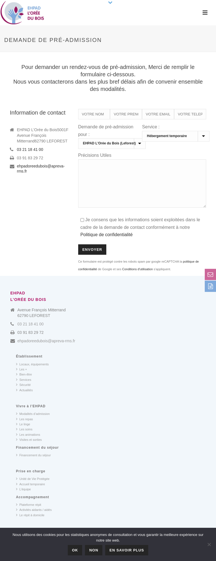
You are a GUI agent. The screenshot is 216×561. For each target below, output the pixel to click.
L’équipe (23, 497)
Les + (21, 377)
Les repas (24, 427)
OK (75, 550)
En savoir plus (126, 550)
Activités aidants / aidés (34, 518)
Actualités (24, 398)
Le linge (23, 432)
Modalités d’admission (33, 422)
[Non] (209, 544)
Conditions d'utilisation (137, 277)
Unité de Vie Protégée (33, 487)
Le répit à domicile (30, 523)
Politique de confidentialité (106, 243)
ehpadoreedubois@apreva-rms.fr (41, 168)
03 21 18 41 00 (30, 149)
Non (93, 550)
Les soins (24, 437)
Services (23, 388)
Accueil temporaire (30, 492)
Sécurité (23, 393)
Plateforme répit (28, 513)
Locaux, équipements (32, 372)
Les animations (28, 443)
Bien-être (24, 383)
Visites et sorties (29, 448)
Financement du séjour (33, 463)
